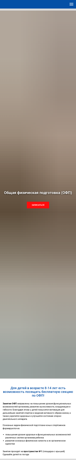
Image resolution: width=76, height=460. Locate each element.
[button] (38, 205)
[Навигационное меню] (71, 4)
